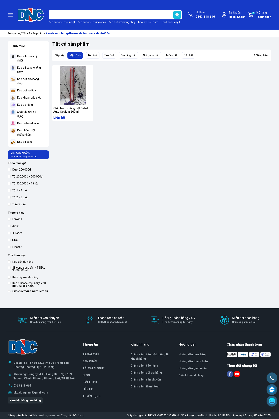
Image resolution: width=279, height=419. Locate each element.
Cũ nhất (188, 55)
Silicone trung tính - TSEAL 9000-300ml (26, 269)
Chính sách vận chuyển (146, 379)
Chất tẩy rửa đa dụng (26, 114)
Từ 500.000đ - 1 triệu (23, 183)
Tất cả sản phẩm (32, 33)
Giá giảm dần (151, 55)
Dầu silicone (25, 141)
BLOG (86, 375)
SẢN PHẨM (90, 361)
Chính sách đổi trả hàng (146, 372)
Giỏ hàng (261, 15)
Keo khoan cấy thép (172, 22)
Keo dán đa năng (20, 261)
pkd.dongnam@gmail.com (31, 392)
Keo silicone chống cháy (92, 22)
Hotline (205, 15)
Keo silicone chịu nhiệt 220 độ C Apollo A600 (27, 284)
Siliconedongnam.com (46, 415)
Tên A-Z (93, 55)
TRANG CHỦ (91, 354)
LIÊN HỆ (88, 389)
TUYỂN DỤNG (91, 396)
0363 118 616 (22, 385)
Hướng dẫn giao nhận (193, 368)
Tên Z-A (109, 55)
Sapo (81, 415)
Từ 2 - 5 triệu (18, 197)
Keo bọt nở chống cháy (122, 22)
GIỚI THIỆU (90, 382)
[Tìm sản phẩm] (115, 14)
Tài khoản (237, 15)
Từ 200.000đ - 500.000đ (25, 176)
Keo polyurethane (28, 123)
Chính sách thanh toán (145, 386)
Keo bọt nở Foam (148, 22)
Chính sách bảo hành (144, 365)
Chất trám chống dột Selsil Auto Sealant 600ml (70, 110)
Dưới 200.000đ (19, 169)
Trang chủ (14, 33)
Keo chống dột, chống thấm (26, 132)
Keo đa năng (25, 104)
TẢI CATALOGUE (93, 368)
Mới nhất (171, 55)
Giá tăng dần (128, 55)
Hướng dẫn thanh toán (193, 361)
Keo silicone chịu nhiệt (62, 22)
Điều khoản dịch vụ (191, 375)
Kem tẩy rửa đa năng (23, 277)
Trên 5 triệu (17, 204)
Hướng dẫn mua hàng (193, 354)
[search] (177, 15)
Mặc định (75, 55)
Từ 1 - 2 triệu (18, 190)
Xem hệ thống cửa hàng (25, 400)
